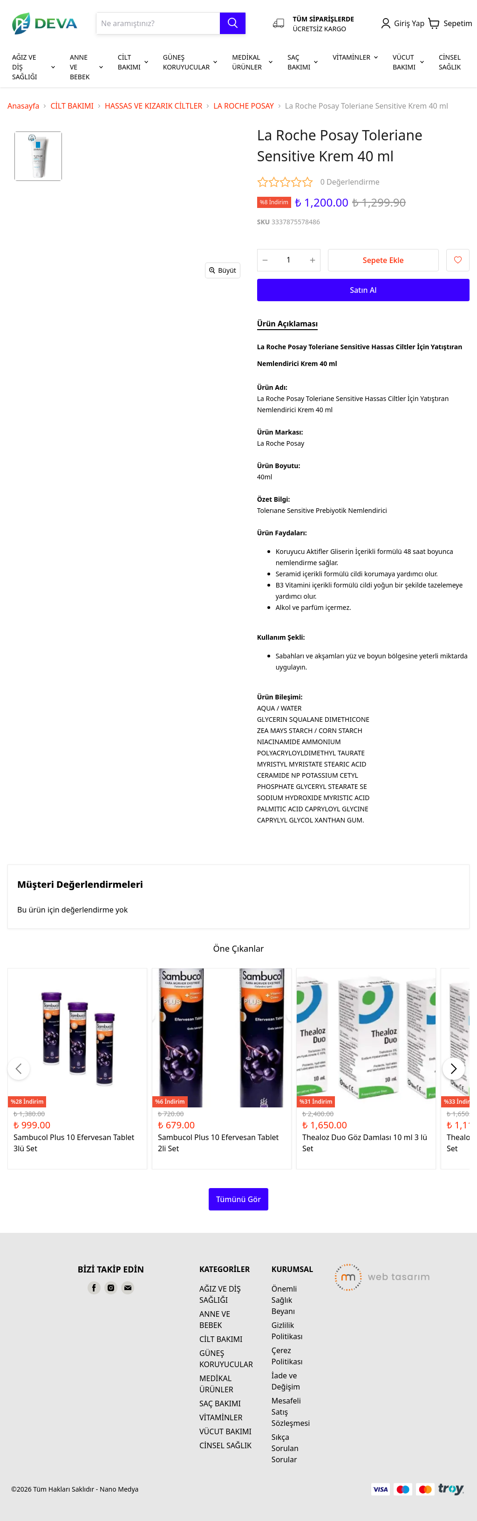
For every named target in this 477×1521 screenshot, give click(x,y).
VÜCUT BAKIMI (225, 1431)
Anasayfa (23, 106)
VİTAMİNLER (220, 1417)
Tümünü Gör (238, 1199)
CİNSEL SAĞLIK (225, 1445)
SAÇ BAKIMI (220, 1403)
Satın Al (363, 290)
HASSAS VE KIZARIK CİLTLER (153, 106)
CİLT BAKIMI (72, 106)
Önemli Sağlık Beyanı (284, 1300)
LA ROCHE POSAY (243, 106)
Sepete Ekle (383, 260)
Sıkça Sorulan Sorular (285, 1448)
